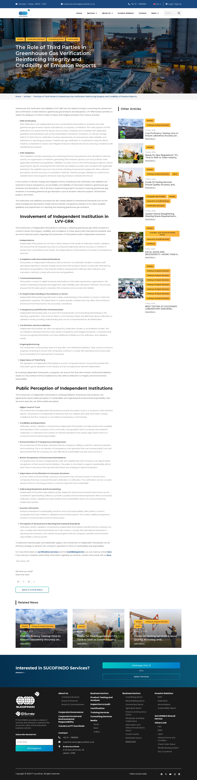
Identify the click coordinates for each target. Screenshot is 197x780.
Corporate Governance (70, 712)
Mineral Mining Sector (135, 701)
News (96, 728)
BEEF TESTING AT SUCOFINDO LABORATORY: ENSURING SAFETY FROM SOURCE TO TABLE (161, 310)
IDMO (160, 730)
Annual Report (164, 704)
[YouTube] (170, 774)
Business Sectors (99, 693)
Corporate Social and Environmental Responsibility (70, 719)
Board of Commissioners (73, 704)
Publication (163, 701)
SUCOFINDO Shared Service (165, 717)
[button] (157, 4)
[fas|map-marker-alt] (60, 746)
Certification (97, 708)
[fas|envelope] (60, 742)
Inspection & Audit (100, 704)
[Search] (172, 13)
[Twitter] (166, 774)
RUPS (160, 697)
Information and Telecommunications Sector (135, 728)
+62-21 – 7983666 (70, 737)
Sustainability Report (167, 708)
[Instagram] (175, 774)
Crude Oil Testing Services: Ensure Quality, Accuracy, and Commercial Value (160, 184)
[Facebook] (161, 774)
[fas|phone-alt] (60, 737)
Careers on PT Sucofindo (71, 726)
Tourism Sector (132, 734)
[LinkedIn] (179, 774)
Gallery (97, 731)
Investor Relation (164, 693)
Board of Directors (70, 701)
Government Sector (134, 704)
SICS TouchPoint (165, 751)
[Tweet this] (23, 581)
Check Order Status (166, 744)
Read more (131, 741)
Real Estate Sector (134, 738)
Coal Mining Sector (134, 697)
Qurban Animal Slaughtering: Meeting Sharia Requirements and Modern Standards (160, 216)
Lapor (160, 734)
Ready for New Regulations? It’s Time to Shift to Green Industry (161, 156)
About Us (63, 693)
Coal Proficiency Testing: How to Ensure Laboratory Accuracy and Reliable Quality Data (161, 135)
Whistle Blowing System (168, 748)
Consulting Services (101, 716)
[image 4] (24, 13)
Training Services (99, 712)
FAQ (159, 726)
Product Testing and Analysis (101, 699)
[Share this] (18, 581)
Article (96, 724)
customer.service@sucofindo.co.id (78, 742)
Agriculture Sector (133, 708)
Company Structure (70, 697)
